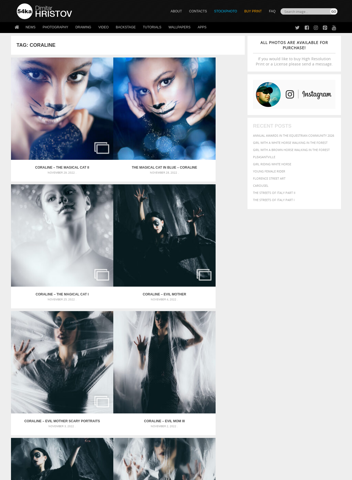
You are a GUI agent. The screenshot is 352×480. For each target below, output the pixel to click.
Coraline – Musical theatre (99, 290)
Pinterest (189, 436)
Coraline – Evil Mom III (98, 207)
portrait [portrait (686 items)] (288, 375)
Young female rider (269, 171)
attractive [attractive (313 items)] (265, 354)
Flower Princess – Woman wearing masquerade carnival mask (66, 380)
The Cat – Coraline (40, 290)
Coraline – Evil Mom (215, 207)
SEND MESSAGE (289, 425)
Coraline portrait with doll (157, 290)
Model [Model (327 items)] (282, 370)
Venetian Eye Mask (106, 461)
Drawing (83, 27)
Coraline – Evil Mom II (157, 207)
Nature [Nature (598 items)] (295, 369)
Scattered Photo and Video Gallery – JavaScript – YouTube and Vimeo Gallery (66, 354)
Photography (55, 27)
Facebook (190, 421)
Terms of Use (92, 474)
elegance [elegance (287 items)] (243, 365)
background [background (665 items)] (288, 353)
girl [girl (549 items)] (325, 364)
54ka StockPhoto (30, 421)
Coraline (215, 290)
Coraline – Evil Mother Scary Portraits (40, 207)
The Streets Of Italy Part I (274, 200)
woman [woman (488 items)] (271, 381)
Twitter (188, 414)
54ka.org (62, 474)
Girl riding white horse (272, 164)
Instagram (190, 429)
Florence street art (269, 178)
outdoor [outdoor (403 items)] (319, 370)
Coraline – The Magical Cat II (40, 124)
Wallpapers (180, 27)
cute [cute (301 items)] (311, 360)
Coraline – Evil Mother (215, 124)
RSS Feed (131, 461)
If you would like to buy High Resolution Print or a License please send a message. (294, 53)
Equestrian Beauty (74, 461)
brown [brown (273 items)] (278, 360)
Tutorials (152, 27)
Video (103, 27)
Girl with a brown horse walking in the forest (291, 150)
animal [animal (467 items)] (242, 353)
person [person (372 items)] (272, 376)
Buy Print (253, 11)
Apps (202, 27)
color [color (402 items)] (302, 360)
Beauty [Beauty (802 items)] (244, 359)
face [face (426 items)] (287, 365)
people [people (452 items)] (260, 375)
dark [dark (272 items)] (319, 360)
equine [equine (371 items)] (276, 365)
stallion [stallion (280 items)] (321, 376)
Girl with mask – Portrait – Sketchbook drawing (165, 367)
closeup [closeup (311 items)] (290, 360)
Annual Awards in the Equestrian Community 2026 (293, 135)
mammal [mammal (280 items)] (271, 370)
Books (101, 428)
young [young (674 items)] (286, 380)
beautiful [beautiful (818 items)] (314, 353)
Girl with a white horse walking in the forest (290, 143)
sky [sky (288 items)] (312, 376)
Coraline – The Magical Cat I (157, 124)
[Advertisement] (177, 321)
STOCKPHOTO (225, 11)
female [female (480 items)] (313, 365)
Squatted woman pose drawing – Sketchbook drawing (171, 373)
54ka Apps (24, 442)
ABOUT (176, 11)
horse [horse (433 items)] (249, 370)
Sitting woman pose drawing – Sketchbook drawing (168, 380)
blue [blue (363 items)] (269, 360)
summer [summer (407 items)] (243, 381)
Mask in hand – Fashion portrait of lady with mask (57, 367)
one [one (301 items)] (307, 370)
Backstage (126, 27)
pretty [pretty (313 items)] (304, 376)
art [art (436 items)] (253, 353)
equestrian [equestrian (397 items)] (261, 365)
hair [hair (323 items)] (333, 365)
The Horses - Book (31, 435)
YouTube (189, 443)
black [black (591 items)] (259, 359)
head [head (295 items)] (239, 370)
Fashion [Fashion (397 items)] (299, 365)
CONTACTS (198, 11)
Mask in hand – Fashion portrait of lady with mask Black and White (66, 360)
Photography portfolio (36, 428)
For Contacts (107, 442)
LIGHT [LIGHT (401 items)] (260, 370)
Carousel (260, 185)
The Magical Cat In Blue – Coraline (98, 124)
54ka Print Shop (29, 414)
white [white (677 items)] (257, 380)
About (101, 414)
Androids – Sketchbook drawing (152, 354)
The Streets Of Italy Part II (274, 193)
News (30, 27)
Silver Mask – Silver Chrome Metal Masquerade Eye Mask (62, 373)
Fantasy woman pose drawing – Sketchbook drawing (169, 360)
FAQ (272, 11)
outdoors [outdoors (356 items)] (244, 376)
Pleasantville (264, 157)
